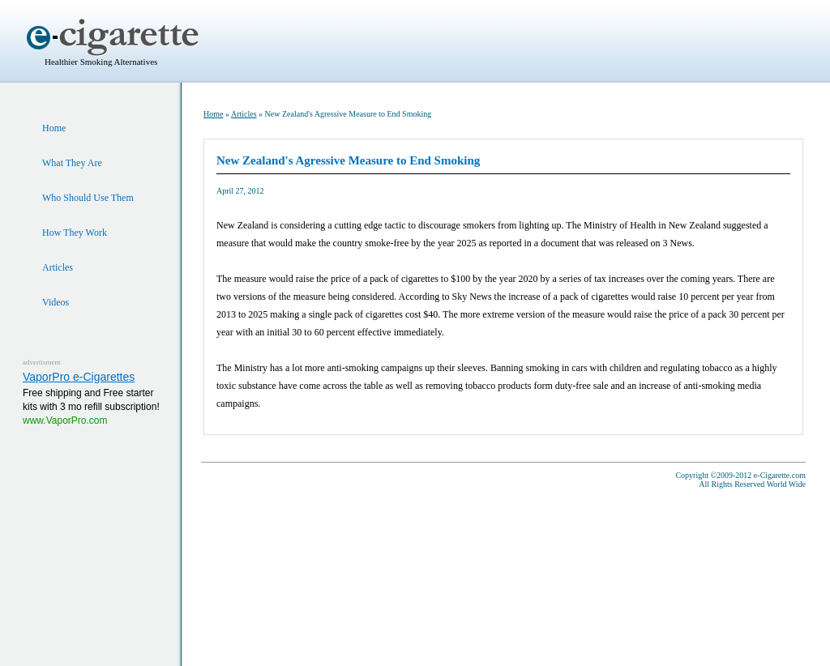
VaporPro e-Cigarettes (79, 376)
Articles (244, 113)
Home (213, 113)
